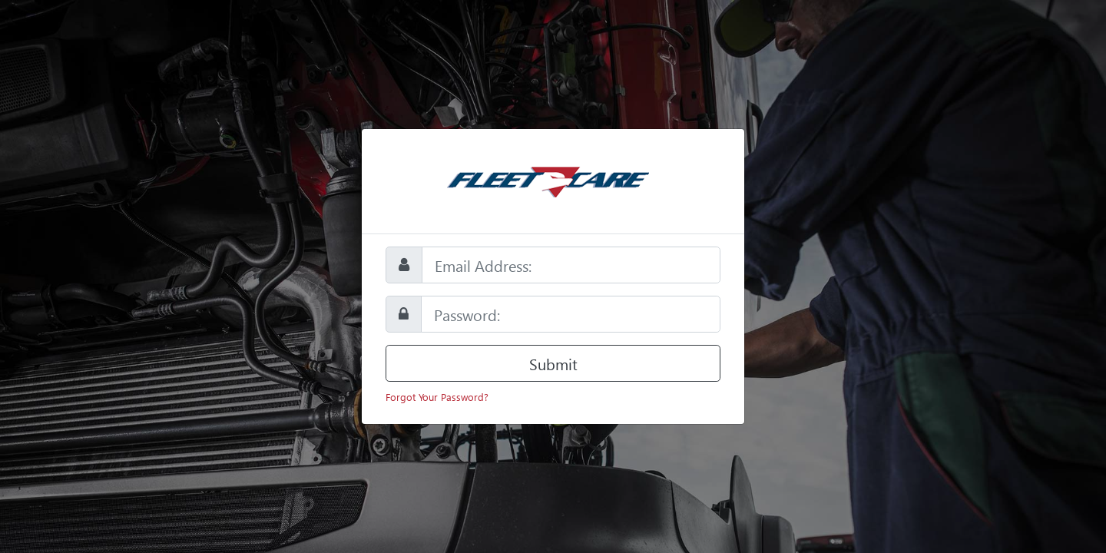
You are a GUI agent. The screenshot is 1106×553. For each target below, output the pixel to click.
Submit (553, 363)
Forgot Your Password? (437, 396)
